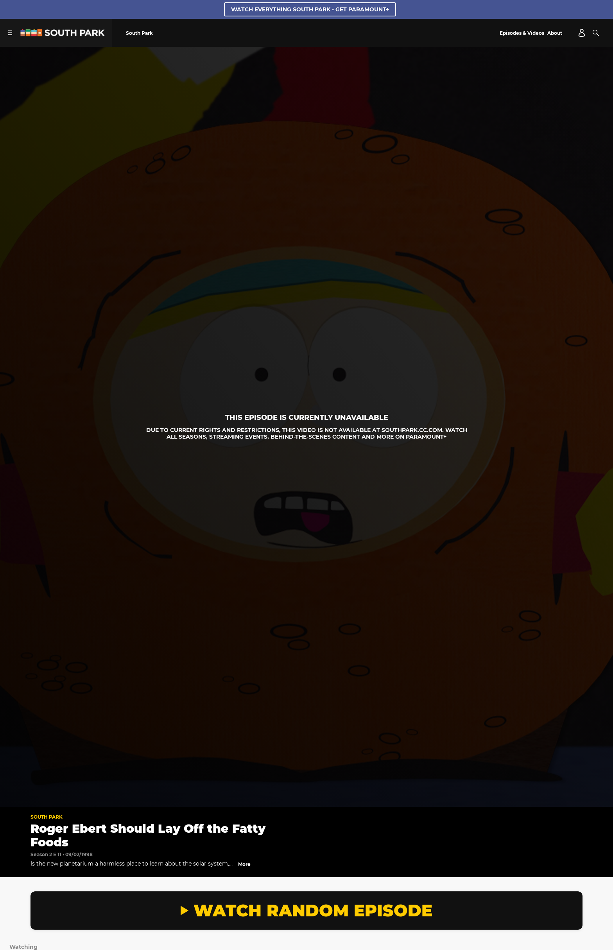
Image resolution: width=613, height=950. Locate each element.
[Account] (582, 33)
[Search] (596, 33)
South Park (46, 817)
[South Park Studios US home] (62, 34)
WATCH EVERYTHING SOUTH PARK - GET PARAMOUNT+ (310, 9)
